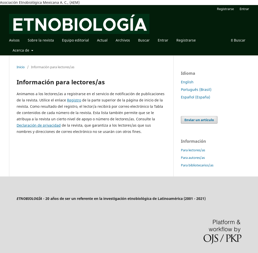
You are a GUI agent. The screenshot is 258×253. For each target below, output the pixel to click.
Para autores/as (193, 157)
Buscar (144, 40)
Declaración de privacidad (39, 125)
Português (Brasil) (196, 89)
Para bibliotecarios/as (197, 165)
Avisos (14, 40)
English (187, 82)
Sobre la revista (41, 40)
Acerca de (21, 50)
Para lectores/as (193, 150)
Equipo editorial (75, 40)
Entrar (163, 40)
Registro (74, 100)
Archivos (123, 40)
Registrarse (186, 40)
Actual (102, 40)
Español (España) (195, 97)
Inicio (21, 67)
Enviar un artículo (199, 120)
